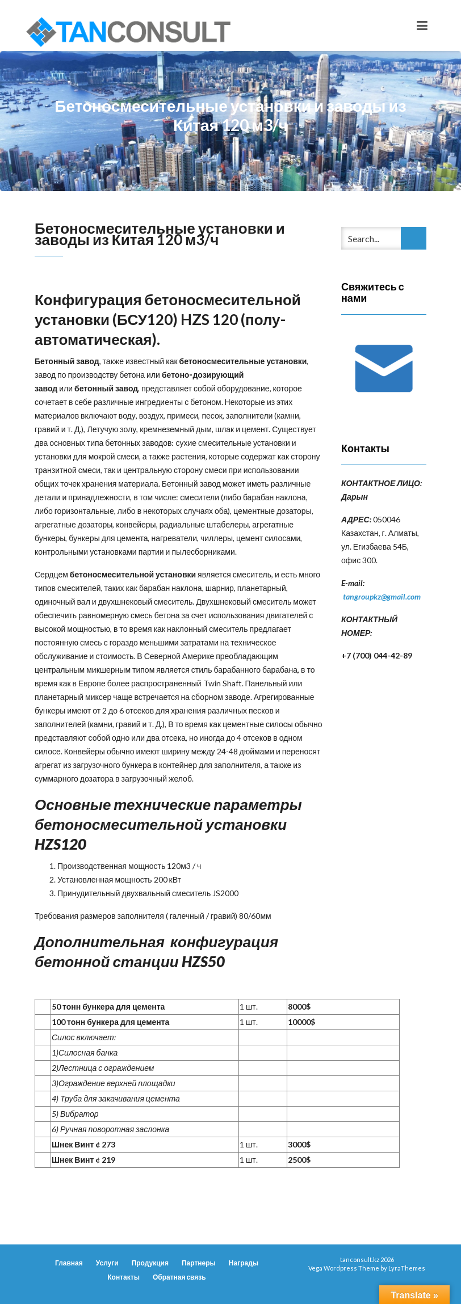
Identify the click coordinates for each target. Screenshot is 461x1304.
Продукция (150, 1263)
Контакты (123, 1277)
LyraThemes (406, 1268)
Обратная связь (179, 1277)
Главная (69, 1263)
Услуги (107, 1263)
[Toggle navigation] (422, 25)
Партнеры (199, 1263)
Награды (243, 1263)
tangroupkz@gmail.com (382, 596)
